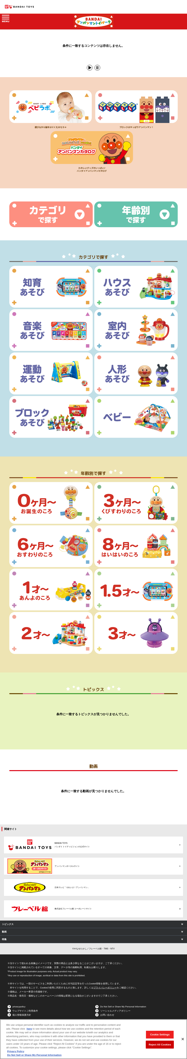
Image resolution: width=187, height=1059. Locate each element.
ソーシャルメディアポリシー (115, 1011)
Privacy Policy (15, 1051)
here (29, 1028)
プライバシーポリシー (105, 987)
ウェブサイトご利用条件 (25, 1011)
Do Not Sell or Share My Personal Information (123, 1006)
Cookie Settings (160, 1034)
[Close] (182, 1039)
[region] (93, 1039)
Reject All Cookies (160, 1044)
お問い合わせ (107, 1015)
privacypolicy (18, 1006)
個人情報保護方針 (21, 1015)
